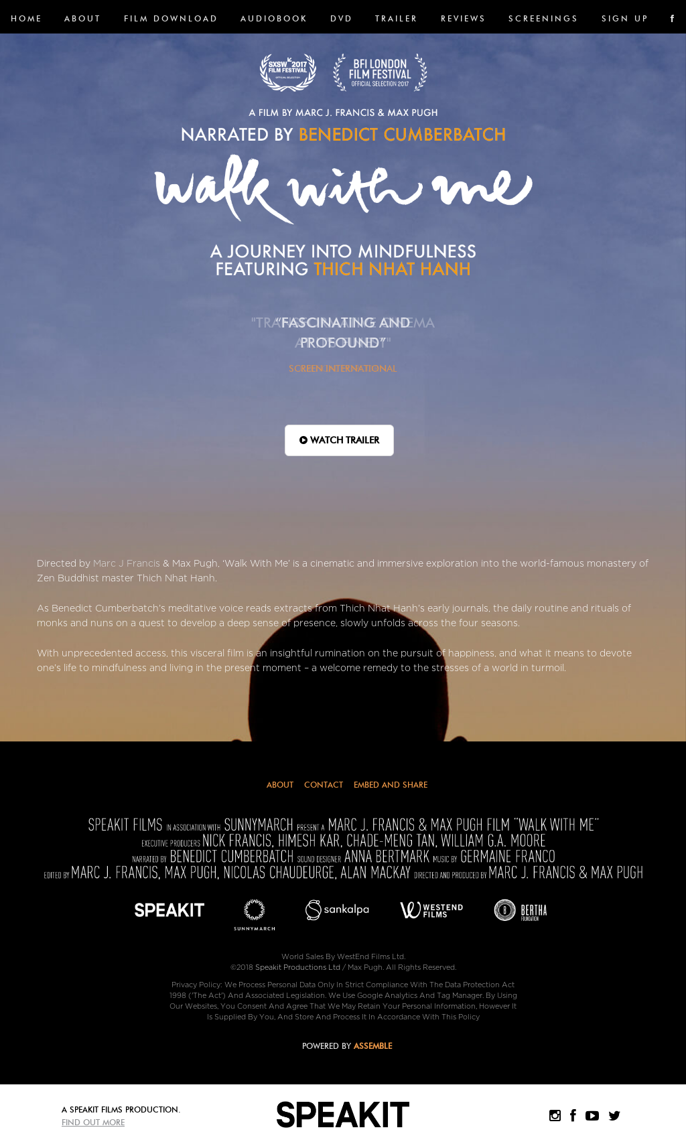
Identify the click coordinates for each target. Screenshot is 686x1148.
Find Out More (93, 1122)
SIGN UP (625, 18)
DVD (341, 18)
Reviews (463, 18)
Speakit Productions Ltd (297, 967)
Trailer (396, 18)
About (82, 18)
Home (26, 18)
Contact (323, 785)
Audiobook (274, 18)
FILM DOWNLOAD (171, 18)
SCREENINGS (543, 18)
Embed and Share (390, 785)
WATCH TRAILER (339, 440)
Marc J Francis (126, 563)
